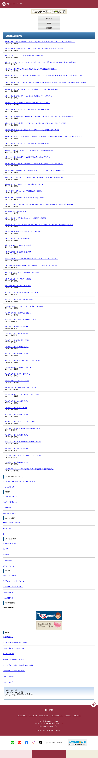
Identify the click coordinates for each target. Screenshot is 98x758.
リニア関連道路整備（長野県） (13, 587)
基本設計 (6, 549)
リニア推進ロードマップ (11, 496)
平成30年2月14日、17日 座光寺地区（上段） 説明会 (22, 360)
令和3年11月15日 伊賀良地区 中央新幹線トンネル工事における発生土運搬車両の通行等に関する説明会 (39, 204)
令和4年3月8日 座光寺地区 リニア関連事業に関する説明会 (24, 198)
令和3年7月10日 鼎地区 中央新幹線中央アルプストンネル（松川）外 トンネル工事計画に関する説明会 (39, 225)
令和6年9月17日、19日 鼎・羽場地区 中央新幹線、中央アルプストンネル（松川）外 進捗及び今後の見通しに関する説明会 (44, 75)
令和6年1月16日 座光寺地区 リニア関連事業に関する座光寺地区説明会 (28, 96)
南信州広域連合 (8, 637)
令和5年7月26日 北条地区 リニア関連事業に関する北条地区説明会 (27, 109)
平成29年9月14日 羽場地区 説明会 (16, 415)
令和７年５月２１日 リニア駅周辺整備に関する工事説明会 (24, 55)
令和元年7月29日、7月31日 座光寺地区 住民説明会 (22, 272)
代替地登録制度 (8, 592)
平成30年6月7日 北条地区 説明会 (16, 333)
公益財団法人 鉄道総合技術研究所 (14, 671)
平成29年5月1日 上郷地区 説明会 (16, 448)
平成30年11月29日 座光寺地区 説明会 (18, 313)
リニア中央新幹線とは (10, 502)
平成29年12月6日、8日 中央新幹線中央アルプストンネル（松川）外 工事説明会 (31, 259)
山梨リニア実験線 (8, 676)
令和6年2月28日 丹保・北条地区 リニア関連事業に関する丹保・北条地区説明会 (31, 89)
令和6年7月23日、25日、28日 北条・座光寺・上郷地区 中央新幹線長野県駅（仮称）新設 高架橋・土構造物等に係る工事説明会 (45, 82)
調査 (4, 534)
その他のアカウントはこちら (55, 742)
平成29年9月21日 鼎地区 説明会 (16, 408)
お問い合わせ (77, 716)
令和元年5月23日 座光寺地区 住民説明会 (19, 279)
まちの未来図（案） (9, 487)
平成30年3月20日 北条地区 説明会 (16, 347)
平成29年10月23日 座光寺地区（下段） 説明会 (20, 387)
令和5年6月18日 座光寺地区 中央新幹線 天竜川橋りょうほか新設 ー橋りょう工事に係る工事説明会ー (39, 116)
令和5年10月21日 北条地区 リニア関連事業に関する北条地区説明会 (27, 103)
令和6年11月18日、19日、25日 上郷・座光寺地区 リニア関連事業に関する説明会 (31, 69)
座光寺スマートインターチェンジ (13, 581)
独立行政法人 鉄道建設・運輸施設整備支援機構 (18, 665)
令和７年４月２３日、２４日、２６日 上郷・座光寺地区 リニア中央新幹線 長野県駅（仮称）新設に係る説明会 (40, 62)
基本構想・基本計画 (9, 543)
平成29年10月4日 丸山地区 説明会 (16, 401)
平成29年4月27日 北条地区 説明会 (16, 462)
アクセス (68, 716)
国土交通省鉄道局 (8, 654)
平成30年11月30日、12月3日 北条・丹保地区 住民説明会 (24, 306)
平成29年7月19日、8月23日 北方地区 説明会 (20, 421)
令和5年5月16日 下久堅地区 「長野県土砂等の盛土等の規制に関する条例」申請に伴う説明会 (35, 123)
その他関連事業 (8, 598)
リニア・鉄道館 (8, 682)
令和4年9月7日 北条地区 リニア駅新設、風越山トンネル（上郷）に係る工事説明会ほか (33, 177)
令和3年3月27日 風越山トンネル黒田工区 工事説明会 (23, 231)
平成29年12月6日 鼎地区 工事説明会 (17, 374)
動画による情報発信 (9, 575)
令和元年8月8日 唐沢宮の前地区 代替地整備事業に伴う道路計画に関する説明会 (31, 265)
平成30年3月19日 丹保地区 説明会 (16, 353)
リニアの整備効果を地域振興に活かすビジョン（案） (20, 481)
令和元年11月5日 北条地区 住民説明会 (18, 252)
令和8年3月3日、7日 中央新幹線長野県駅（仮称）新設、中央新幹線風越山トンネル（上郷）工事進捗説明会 (40, 42)
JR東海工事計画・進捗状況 (11, 523)
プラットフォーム (8, 566)
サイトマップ (33, 716)
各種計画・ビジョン (9, 513)
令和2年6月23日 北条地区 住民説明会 (18, 238)
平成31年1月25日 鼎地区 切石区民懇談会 (19, 299)
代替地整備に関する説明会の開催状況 (17, 211)
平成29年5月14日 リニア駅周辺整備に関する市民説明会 (23, 442)
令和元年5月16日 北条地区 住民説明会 (18, 286)
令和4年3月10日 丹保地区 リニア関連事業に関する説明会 (24, 184)
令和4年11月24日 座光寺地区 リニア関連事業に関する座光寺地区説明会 (29, 150)
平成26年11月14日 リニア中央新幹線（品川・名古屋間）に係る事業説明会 (29, 469)
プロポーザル (7, 560)
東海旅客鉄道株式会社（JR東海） (14, 659)
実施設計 (6, 555)
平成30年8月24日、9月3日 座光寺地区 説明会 (20, 320)
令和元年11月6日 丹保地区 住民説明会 (18, 245)
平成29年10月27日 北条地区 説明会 (17, 381)
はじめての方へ (22, 716)
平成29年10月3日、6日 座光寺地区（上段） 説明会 (22, 394)
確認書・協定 (7, 528)
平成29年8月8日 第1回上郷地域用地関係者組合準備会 (22, 428)
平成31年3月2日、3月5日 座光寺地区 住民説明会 (21, 292)
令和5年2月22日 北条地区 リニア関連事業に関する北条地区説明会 (27, 143)
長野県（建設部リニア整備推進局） (14, 648)
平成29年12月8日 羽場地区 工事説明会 (18, 367)
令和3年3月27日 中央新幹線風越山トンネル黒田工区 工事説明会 (26, 218)
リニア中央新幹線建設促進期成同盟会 (15, 642)
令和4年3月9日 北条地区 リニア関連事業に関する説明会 (24, 191)
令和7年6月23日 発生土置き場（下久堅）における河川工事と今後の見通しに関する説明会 (34, 48)
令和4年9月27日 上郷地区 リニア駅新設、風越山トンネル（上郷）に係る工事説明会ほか (34, 164)
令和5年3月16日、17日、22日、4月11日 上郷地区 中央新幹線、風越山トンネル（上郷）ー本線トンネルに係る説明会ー (44, 137)
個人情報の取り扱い (57, 716)
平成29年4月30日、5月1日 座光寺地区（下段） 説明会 (23, 455)
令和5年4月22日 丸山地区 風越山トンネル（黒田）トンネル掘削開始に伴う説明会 (32, 130)
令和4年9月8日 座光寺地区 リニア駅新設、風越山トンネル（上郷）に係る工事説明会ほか (34, 170)
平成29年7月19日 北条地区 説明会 (16, 435)
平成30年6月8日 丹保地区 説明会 (16, 326)
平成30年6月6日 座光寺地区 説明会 (17, 340)
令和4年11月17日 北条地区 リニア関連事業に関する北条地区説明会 (27, 157)
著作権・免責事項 (44, 716)
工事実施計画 (7, 508)
